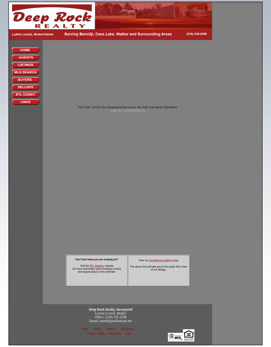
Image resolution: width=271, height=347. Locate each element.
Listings (110, 328)
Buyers (91, 333)
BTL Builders (97, 265)
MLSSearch (127, 328)
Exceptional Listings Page (163, 260)
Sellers (101, 333)
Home (85, 328)
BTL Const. (115, 333)
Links (128, 333)
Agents (97, 328)
